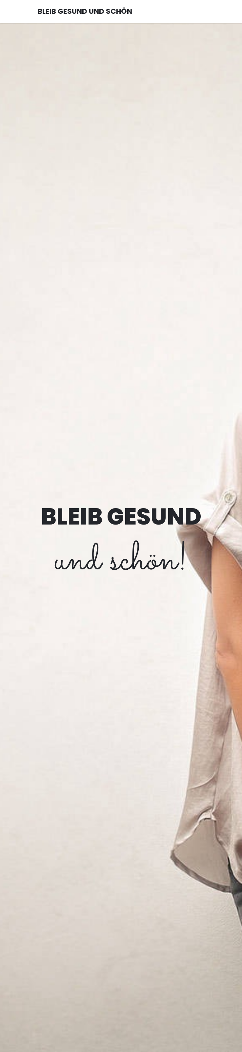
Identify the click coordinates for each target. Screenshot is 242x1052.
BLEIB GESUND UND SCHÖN (85, 11)
